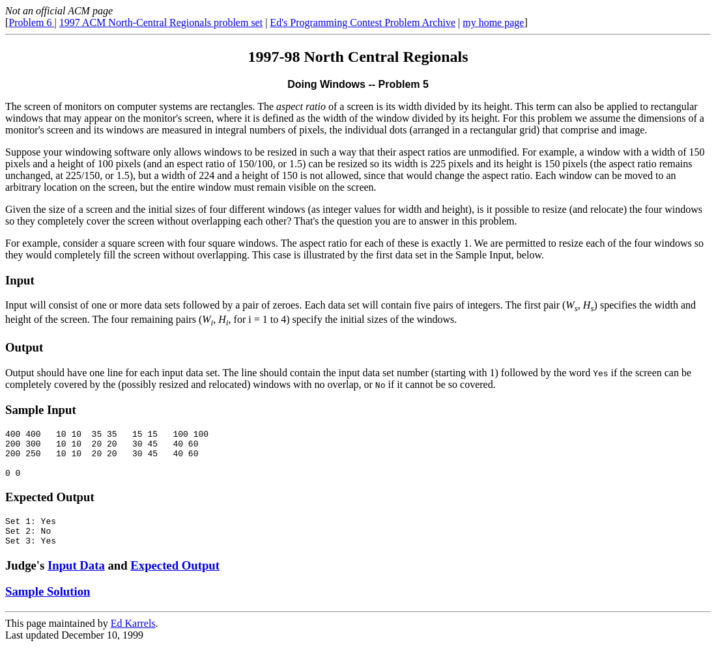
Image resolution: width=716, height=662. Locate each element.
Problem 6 (31, 22)
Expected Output (175, 581)
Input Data (76, 581)
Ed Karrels (133, 638)
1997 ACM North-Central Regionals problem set (161, 22)
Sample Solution (47, 607)
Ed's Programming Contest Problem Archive (362, 22)
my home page (493, 22)
